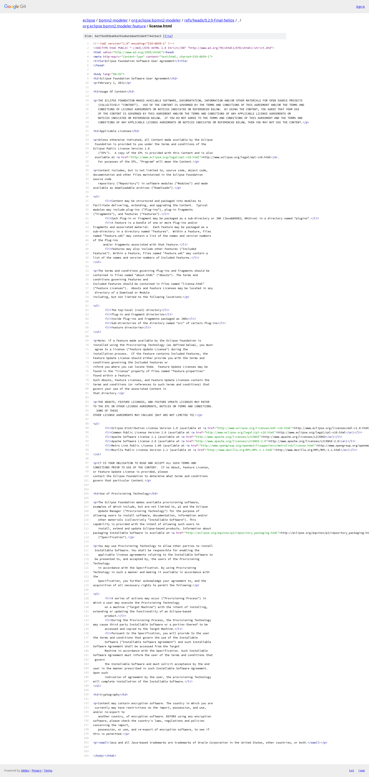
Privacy (36, 770)
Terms (48, 770)
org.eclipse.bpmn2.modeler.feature (114, 25)
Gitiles (25, 770)
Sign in (360, 7)
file (168, 36)
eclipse (89, 20)
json (361, 770)
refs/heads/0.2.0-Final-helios (209, 20)
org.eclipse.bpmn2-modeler (156, 20)
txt (351, 770)
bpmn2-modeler (113, 20)
